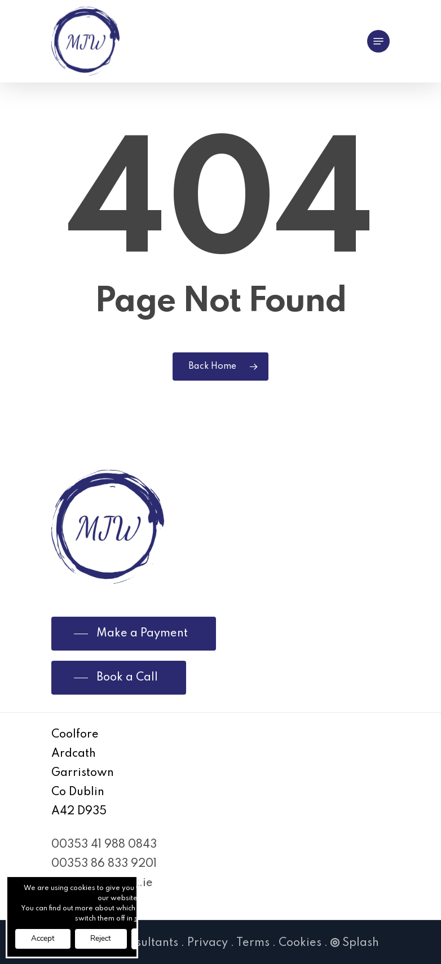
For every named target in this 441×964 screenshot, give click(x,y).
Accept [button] (44, 938)
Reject (106, 938)
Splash (354, 943)
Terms (253, 943)
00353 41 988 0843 (104, 844)
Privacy (207, 943)
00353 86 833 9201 (104, 864)
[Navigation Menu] (378, 41)
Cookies (300, 943)
